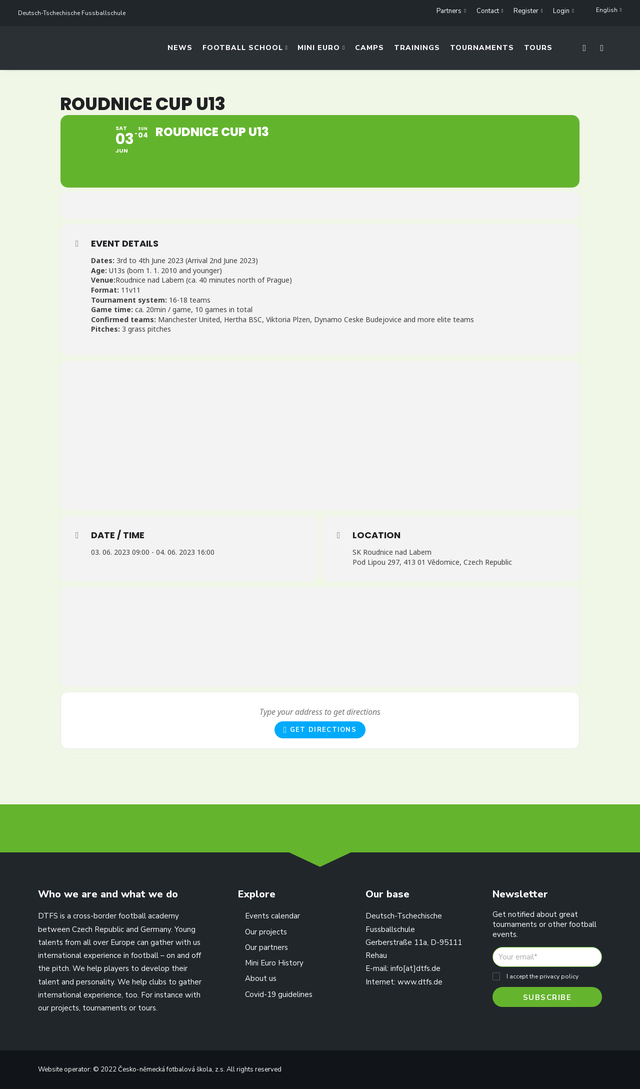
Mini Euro (321, 51)
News (180, 51)
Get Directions (320, 750)
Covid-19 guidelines (278, 994)
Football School (245, 51)
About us (260, 978)
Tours (538, 51)
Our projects (266, 932)
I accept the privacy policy (542, 976)
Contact (490, 11)
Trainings (417, 51)
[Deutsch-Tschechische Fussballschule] (29, 51)
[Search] (599, 51)
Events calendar (272, 916)
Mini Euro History (274, 963)
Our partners (266, 947)
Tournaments (482, 51)
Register (528, 11)
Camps (369, 51)
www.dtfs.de (420, 982)
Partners (451, 11)
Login (563, 11)
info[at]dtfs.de (415, 968)
